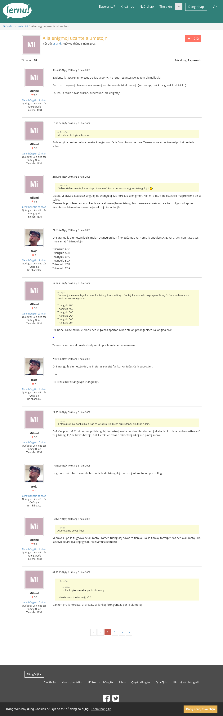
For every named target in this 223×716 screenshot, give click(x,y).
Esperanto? (107, 6)
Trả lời (193, 38)
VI (215, 6)
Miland (56, 43)
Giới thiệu (50, 682)
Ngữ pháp (147, 6)
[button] (178, 6)
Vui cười (23, 26)
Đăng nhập (196, 7)
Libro (122, 682)
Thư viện (165, 6)
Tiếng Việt (34, 674)
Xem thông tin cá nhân (34, 100)
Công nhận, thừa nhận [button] (200, 709)
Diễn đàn (8, 26)
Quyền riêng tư (140, 682)
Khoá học (127, 6)
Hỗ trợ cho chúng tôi (100, 682)
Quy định (161, 682)
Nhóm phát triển (71, 682)
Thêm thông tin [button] (101, 709)
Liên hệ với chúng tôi (185, 682)
